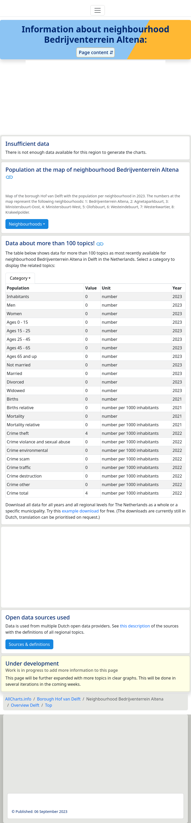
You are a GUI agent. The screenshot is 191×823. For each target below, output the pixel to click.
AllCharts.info (18, 699)
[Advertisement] (95, 97)
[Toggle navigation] (97, 10)
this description (135, 626)
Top (48, 705)
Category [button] (18, 278)
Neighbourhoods (25, 224)
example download (80, 511)
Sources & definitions (29, 644)
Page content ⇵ (95, 52)
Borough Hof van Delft (58, 699)
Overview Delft (25, 705)
